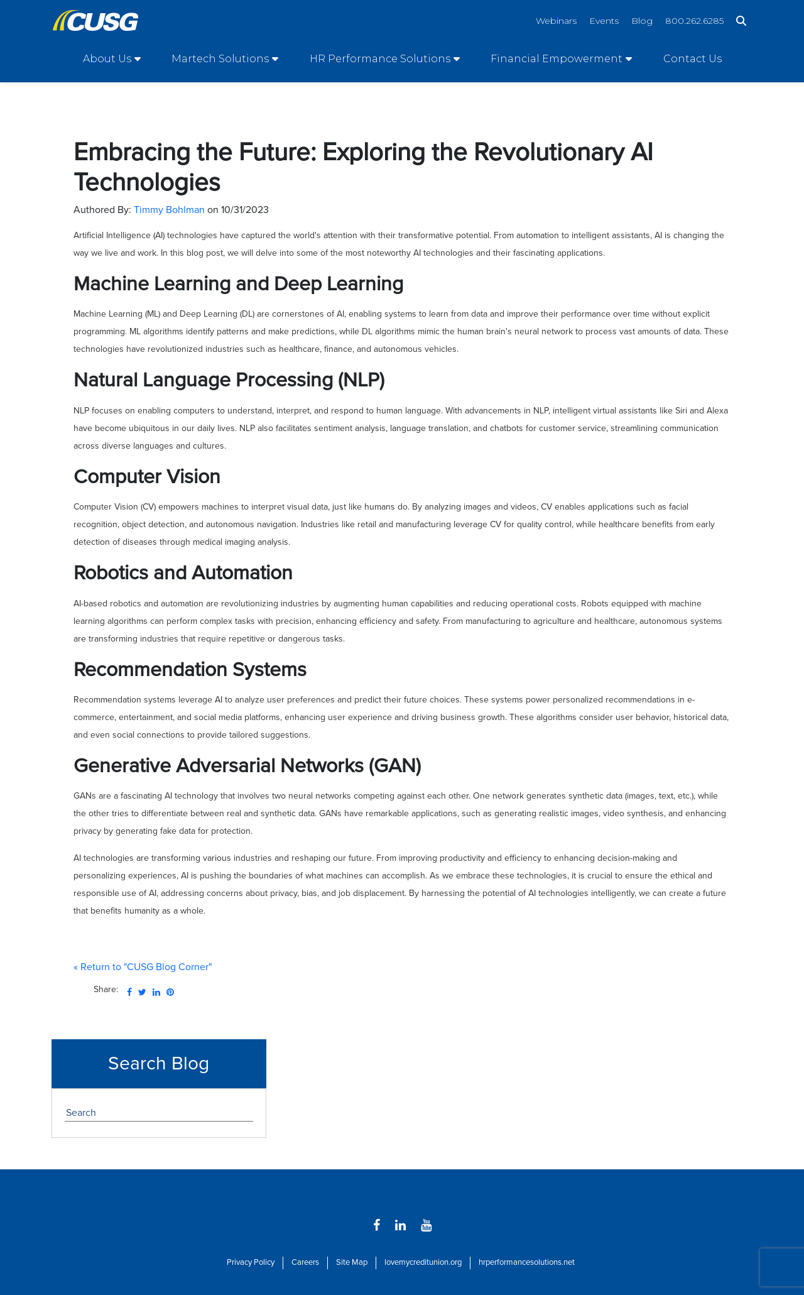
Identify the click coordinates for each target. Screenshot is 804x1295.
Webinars (556, 20)
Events (604, 20)
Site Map (351, 1262)
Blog (642, 20)
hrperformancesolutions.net (527, 1262)
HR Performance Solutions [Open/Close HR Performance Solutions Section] (380, 59)
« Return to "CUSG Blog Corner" (142, 967)
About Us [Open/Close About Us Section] (107, 59)
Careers (305, 1262)
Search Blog (158, 1063)
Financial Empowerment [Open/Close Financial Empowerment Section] (556, 59)
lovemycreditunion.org (423, 1262)
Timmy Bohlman (169, 210)
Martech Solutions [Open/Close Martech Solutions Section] (220, 59)
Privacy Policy (250, 1262)
